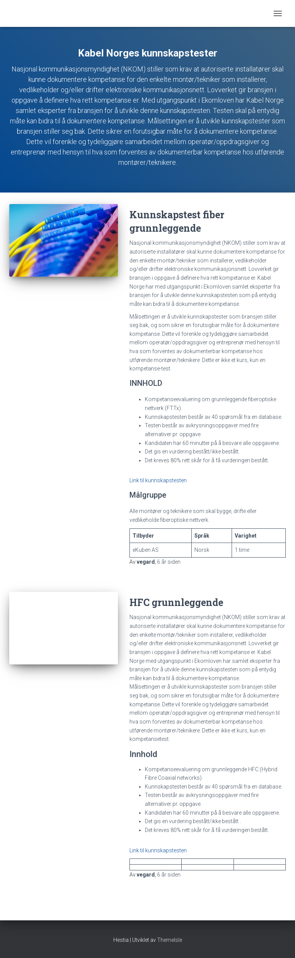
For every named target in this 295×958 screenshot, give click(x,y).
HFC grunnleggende (176, 602)
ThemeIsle (169, 940)
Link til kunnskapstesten (158, 480)
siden (169, 562)
